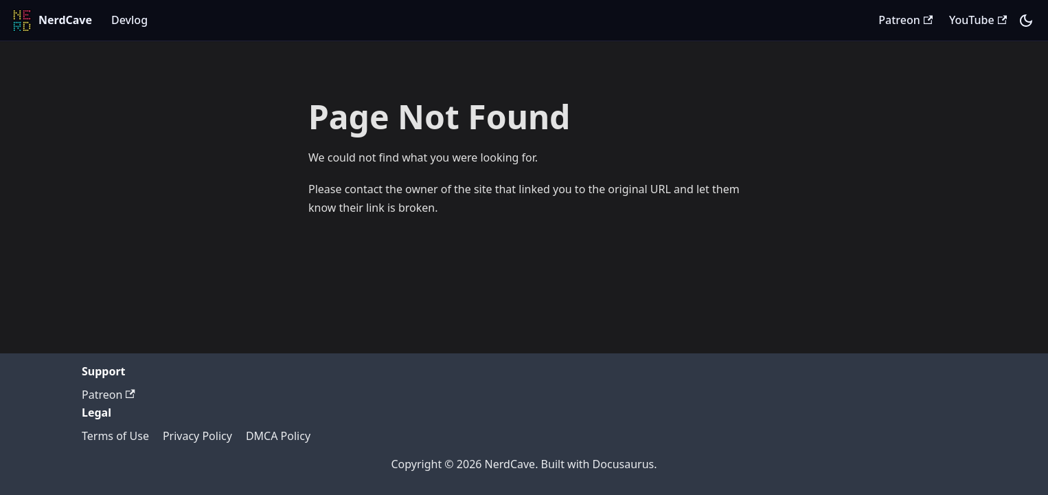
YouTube (978, 20)
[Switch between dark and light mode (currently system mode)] (1026, 21)
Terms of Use (115, 435)
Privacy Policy (197, 435)
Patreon (905, 20)
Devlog (129, 20)
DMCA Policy (278, 435)
